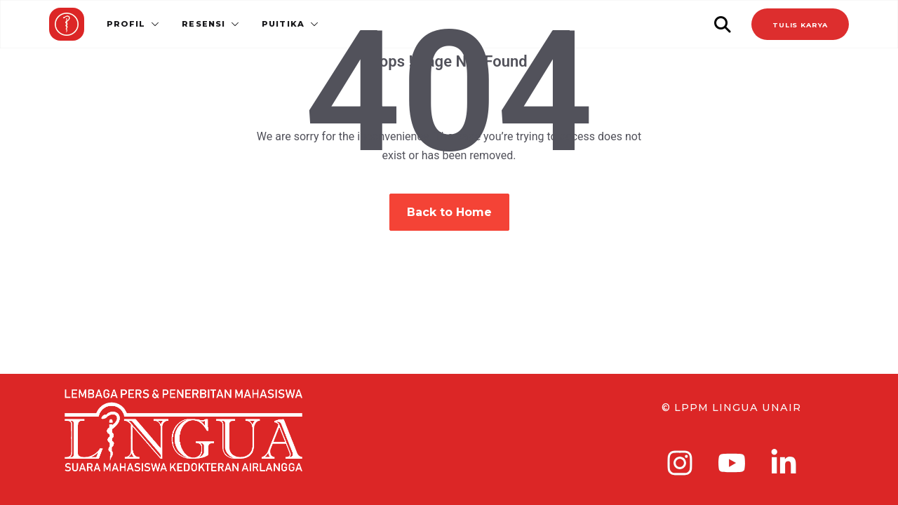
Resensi (203, 24)
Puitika (283, 24)
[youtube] (731, 462)
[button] (152, 24)
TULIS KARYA (800, 25)
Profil (126, 24)
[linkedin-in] (783, 462)
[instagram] (679, 462)
